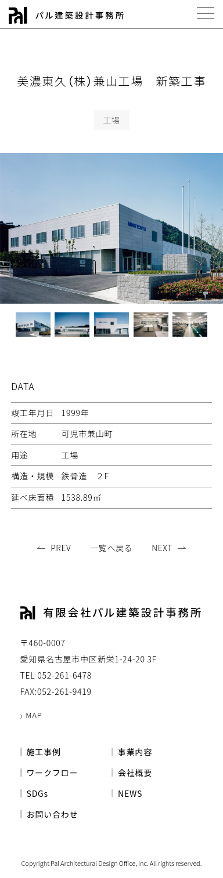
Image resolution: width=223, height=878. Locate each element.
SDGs (37, 793)
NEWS (130, 793)
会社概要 (135, 772)
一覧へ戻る (111, 548)
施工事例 (44, 751)
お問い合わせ (52, 814)
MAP (34, 714)
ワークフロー (52, 772)
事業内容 (135, 751)
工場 (111, 120)
